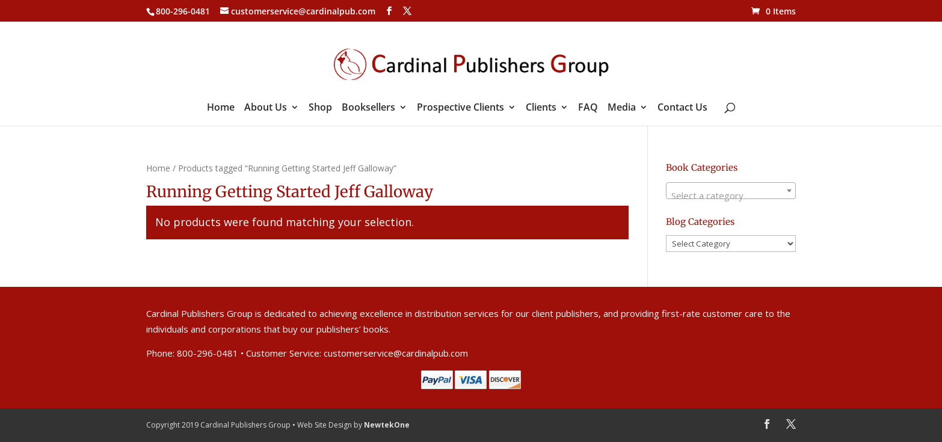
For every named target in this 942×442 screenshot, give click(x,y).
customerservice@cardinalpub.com (396, 353)
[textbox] (730, 196)
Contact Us (682, 108)
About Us (265, 108)
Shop (320, 108)
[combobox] (731, 190)
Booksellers (368, 108)
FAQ (588, 108)
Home (221, 108)
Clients (541, 108)
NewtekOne (387, 425)
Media (622, 108)
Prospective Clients (460, 108)
